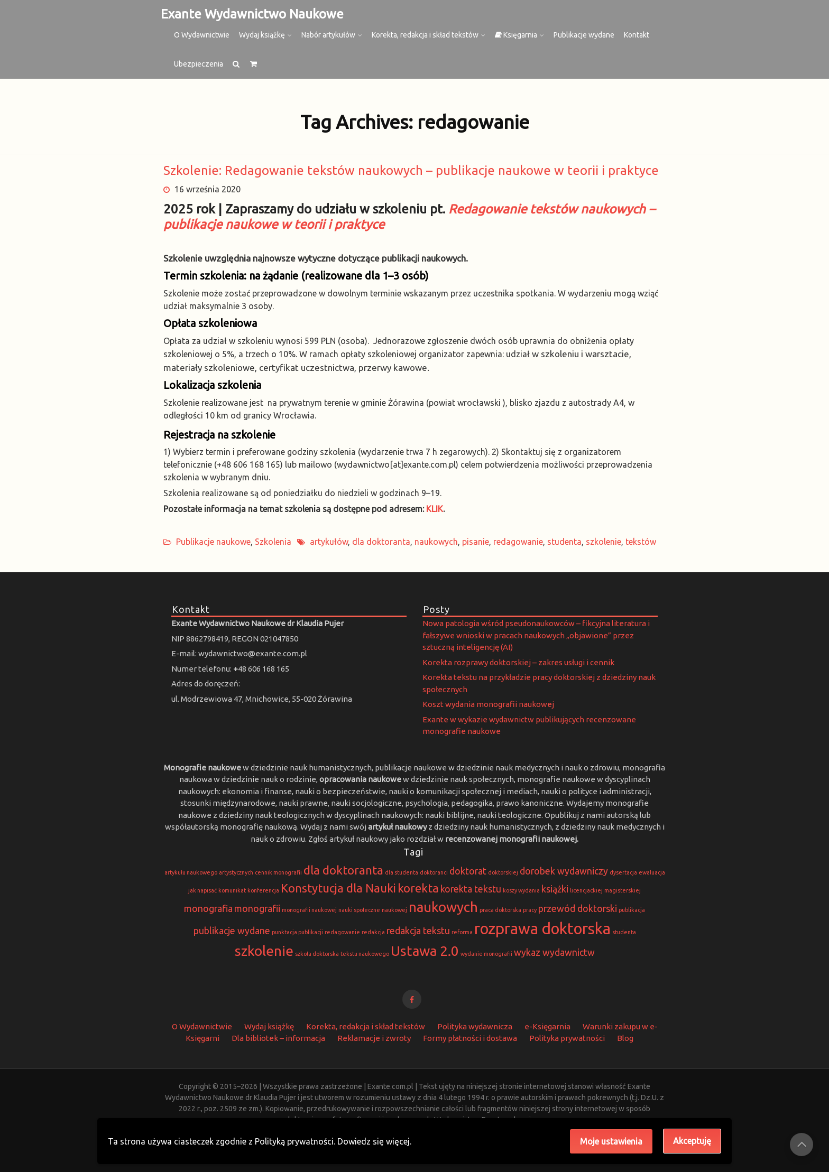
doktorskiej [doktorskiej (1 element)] (503, 872)
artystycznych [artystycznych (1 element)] (236, 872)
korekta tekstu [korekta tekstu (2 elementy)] (470, 889)
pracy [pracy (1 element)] (530, 910)
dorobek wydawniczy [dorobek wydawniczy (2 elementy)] (564, 871)
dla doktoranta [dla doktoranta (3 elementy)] (343, 870)
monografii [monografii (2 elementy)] (257, 909)
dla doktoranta (381, 541)
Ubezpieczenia (198, 64)
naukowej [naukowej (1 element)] (394, 910)
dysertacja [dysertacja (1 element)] (623, 872)
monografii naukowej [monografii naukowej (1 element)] (309, 910)
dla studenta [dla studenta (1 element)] (401, 872)
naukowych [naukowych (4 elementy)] (443, 907)
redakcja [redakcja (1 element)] (373, 932)
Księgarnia (516, 35)
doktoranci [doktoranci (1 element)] (434, 872)
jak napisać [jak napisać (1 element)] (202, 890)
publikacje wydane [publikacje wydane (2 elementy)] (232, 931)
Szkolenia (273, 541)
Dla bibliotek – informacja (278, 1038)
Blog (625, 1038)
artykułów (329, 541)
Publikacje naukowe (213, 541)
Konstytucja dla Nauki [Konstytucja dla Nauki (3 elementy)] (338, 888)
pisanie (475, 541)
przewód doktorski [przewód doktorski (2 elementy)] (577, 909)
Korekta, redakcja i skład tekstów (425, 35)
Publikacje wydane (584, 35)
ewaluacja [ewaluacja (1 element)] (652, 872)
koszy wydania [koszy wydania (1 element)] (521, 890)
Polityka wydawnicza (474, 1026)
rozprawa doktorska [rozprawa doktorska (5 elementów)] (542, 928)
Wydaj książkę (262, 35)
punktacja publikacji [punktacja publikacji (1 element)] (297, 932)
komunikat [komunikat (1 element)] (232, 890)
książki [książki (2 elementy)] (554, 889)
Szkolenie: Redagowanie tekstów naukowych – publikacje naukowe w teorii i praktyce (411, 170)
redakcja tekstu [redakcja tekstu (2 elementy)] (418, 931)
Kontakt (636, 35)
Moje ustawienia (611, 1141)
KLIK (434, 509)
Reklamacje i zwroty (374, 1038)
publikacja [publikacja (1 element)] (632, 910)
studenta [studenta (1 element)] (624, 932)
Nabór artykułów (328, 35)
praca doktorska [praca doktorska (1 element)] (500, 910)
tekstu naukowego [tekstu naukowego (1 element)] (364, 954)
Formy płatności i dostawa (470, 1038)
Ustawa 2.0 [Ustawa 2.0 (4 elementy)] (425, 951)
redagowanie (518, 541)
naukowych (436, 541)
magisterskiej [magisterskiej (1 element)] (622, 890)
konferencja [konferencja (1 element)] (263, 890)
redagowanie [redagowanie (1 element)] (342, 932)
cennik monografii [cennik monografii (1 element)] (278, 872)
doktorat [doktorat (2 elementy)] (467, 871)
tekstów (640, 541)
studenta (564, 541)
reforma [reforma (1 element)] (462, 932)
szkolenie (603, 541)
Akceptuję (692, 1141)
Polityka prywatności (567, 1038)
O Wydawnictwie (201, 35)
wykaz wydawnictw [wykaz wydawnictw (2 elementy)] (554, 952)
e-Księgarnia (547, 1026)
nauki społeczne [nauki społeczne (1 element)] (359, 910)
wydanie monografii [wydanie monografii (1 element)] (486, 954)
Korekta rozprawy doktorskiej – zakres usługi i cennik (518, 662)
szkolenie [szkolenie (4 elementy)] (264, 951)
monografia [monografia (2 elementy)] (208, 909)
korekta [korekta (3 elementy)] (418, 888)
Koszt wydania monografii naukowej (488, 704)
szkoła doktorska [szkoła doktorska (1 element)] (317, 954)
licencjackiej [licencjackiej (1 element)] (586, 890)
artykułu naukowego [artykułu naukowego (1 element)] (190, 872)
